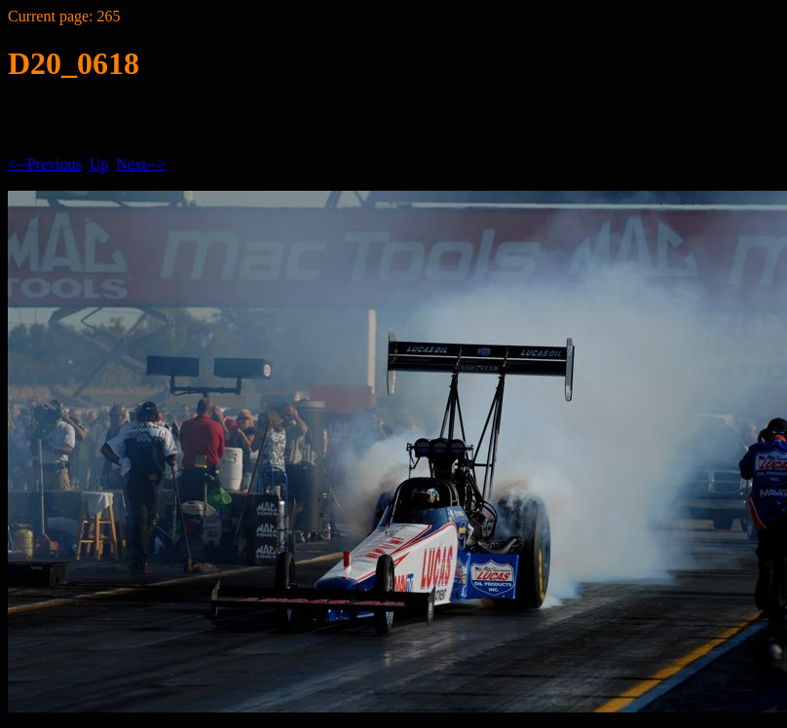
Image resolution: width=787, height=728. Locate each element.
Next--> (141, 164)
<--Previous (45, 164)
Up (99, 164)
